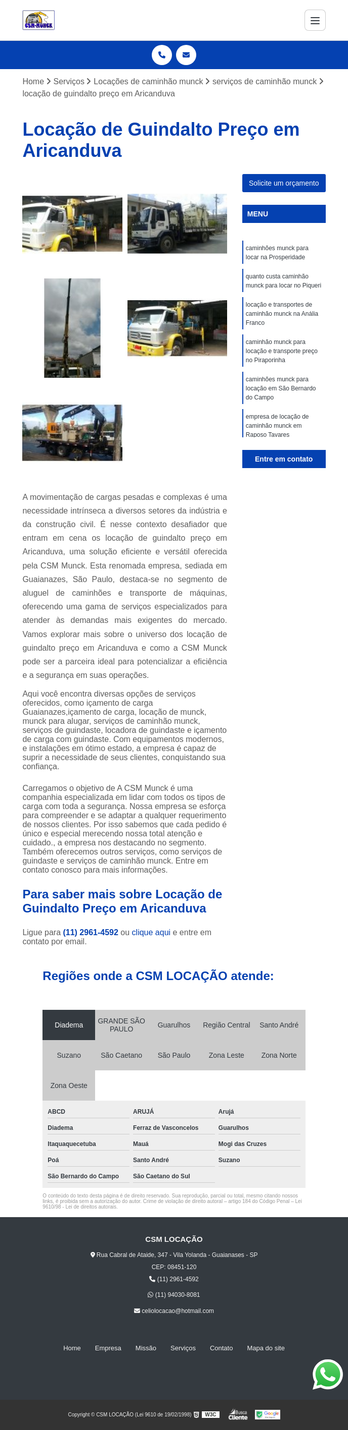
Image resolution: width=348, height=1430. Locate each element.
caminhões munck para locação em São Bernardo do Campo (281, 388)
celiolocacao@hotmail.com (174, 1310)
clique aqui (151, 932)
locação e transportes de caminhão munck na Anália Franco (282, 313)
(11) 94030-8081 (174, 1294)
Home (72, 1348)
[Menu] (315, 20)
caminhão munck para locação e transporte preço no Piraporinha (282, 351)
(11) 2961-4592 (91, 932)
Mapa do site (265, 1348)
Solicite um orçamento (284, 183)
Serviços (183, 1348)
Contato (221, 1348)
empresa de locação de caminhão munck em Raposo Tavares (277, 425)
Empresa (108, 1348)
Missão (146, 1348)
